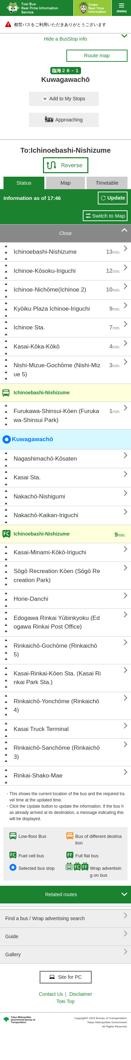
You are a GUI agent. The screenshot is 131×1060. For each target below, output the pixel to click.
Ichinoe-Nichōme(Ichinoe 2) (50, 289)
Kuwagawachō (27, 439)
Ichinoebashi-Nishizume (45, 252)
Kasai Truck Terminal (41, 729)
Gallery (66, 952)
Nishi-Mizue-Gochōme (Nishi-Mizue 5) (57, 370)
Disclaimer (80, 994)
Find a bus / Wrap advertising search (66, 916)
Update (116, 198)
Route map (97, 55)
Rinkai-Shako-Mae (38, 775)
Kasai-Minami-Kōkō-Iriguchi (50, 552)
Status (23, 183)
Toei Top (66, 1001)
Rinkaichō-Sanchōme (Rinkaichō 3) (57, 752)
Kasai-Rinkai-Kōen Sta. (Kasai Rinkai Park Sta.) (57, 678)
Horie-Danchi (31, 599)
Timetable (107, 183)
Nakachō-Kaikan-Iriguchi (46, 515)
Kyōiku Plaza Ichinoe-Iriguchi (52, 308)
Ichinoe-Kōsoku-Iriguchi (45, 271)
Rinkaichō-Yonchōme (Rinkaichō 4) (56, 706)
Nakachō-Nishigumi (39, 496)
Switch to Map (108, 216)
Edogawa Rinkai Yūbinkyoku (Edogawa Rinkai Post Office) (57, 622)
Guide (66, 934)
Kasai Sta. (27, 477)
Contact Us (51, 994)
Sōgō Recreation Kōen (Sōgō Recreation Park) (57, 575)
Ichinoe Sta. (29, 327)
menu (121, 8)
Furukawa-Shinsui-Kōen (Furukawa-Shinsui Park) (56, 415)
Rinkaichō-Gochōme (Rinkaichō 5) (55, 650)
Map (65, 183)
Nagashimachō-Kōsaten (45, 458)
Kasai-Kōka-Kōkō (36, 346)
